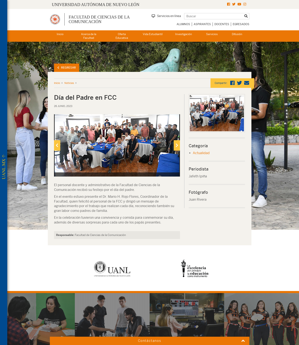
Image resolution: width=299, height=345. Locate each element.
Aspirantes (202, 24)
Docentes (221, 24)
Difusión (237, 34)
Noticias (69, 83)
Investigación (183, 34)
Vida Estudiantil (152, 34)
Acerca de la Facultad (88, 36)
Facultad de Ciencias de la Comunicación (99, 19)
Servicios (212, 34)
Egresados (241, 24)
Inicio (60, 34)
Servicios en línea (166, 16)
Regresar (66, 67)
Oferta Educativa (122, 36)
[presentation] (57, 145)
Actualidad (201, 153)
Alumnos (183, 24)
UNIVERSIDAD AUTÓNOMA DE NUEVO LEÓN (95, 4)
